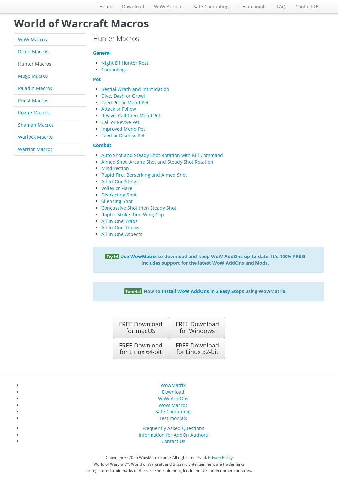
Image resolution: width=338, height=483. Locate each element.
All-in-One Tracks (120, 228)
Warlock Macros (35, 137)
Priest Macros (33, 100)
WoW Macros (32, 39)
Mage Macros (33, 76)
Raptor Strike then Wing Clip (132, 214)
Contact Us (307, 6)
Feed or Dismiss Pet (123, 135)
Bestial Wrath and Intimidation (135, 89)
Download (133, 6)
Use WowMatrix (138, 256)
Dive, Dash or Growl (123, 96)
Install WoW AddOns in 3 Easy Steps (203, 291)
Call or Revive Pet (120, 122)
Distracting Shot (119, 195)
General (102, 53)
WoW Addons (169, 6)
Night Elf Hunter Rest (124, 63)
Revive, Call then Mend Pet (130, 115)
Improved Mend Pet (123, 129)
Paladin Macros (35, 88)
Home (105, 6)
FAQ (281, 6)
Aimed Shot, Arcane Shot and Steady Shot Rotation (157, 162)
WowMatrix (173, 385)
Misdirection (115, 168)
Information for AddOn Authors (173, 435)
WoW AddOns (173, 398)
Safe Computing (211, 6)
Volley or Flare (116, 188)
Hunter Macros (34, 64)
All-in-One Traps (119, 221)
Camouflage (114, 69)
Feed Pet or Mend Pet (125, 102)
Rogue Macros (34, 112)
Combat (102, 145)
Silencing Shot (117, 201)
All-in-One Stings (120, 181)
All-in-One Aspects (121, 234)
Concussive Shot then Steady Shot (138, 208)
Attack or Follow (118, 109)
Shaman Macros (36, 125)
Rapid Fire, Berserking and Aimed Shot (144, 175)
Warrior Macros (35, 149)
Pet (97, 79)
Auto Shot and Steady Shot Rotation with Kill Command (162, 155)
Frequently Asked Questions (173, 428)
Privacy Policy (220, 457)
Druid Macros (33, 51)
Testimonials (253, 6)
